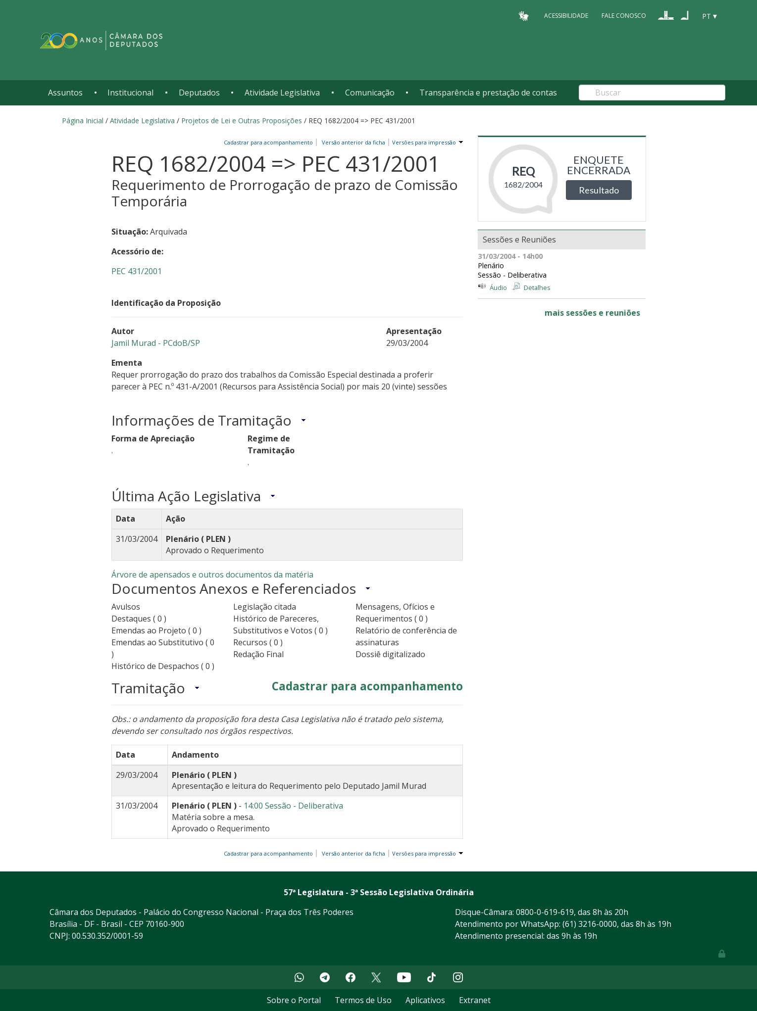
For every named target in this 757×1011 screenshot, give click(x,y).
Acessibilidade (566, 15)
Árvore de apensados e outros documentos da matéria (212, 574)
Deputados (199, 92)
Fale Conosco (624, 15)
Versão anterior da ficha (353, 142)
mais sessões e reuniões (592, 312)
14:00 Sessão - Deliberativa (293, 805)
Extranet (475, 1000)
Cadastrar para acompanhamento (270, 142)
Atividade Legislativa (282, 92)
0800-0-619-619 (545, 912)
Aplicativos (425, 1000)
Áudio (498, 287)
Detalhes (537, 287)
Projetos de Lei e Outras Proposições (241, 120)
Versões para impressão (422, 142)
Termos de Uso (363, 1000)
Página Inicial (82, 120)
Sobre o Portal (294, 1000)
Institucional (130, 92)
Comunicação (370, 92)
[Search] (652, 92)
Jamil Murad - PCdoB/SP (155, 342)
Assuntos (65, 92)
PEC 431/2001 (136, 271)
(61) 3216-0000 (589, 923)
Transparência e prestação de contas (488, 92)
